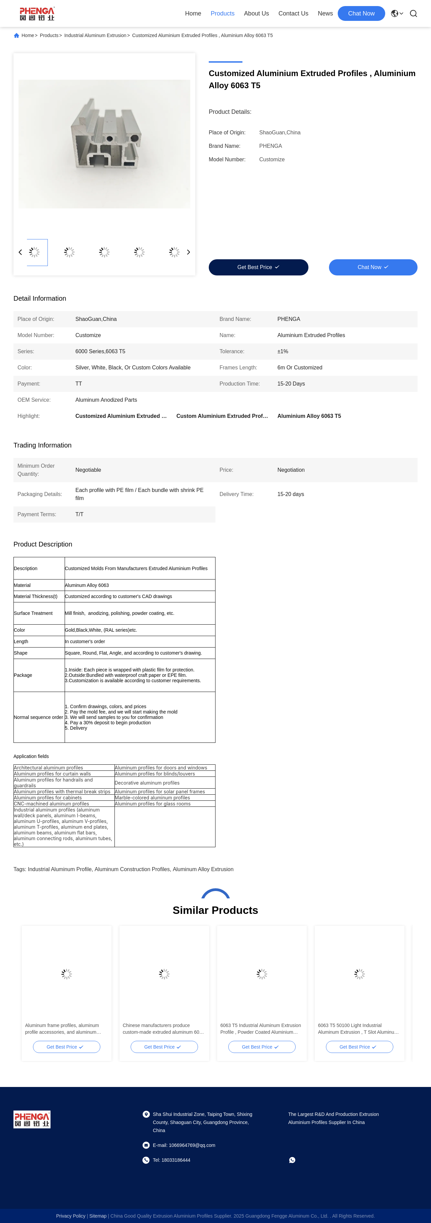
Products (223, 13)
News (325, 13)
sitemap (97, 1216)
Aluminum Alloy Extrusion (203, 869)
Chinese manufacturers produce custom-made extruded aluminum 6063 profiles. (164, 1029)
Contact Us (293, 13)
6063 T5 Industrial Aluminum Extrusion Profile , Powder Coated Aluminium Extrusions (261, 1029)
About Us (256, 13)
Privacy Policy (71, 1216)
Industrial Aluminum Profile (60, 869)
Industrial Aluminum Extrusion (95, 35)
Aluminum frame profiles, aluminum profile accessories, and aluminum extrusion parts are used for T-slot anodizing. (62, 1029)
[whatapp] (297, 1160)
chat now (361, 13)
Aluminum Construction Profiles (132, 869)
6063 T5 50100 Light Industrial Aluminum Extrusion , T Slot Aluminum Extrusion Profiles (358, 1029)
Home (193, 13)
